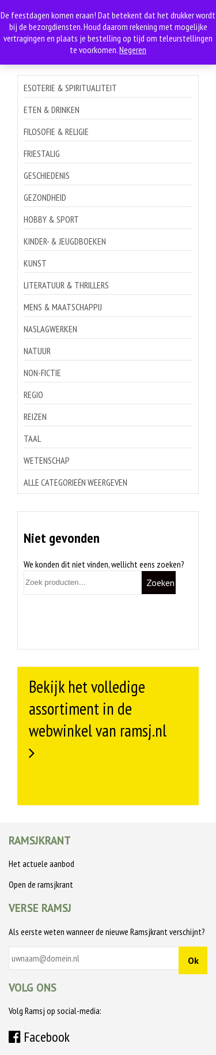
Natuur (37, 350)
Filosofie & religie (56, 131)
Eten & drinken (51, 109)
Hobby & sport (51, 219)
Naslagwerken (50, 329)
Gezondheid (45, 197)
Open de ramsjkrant (41, 884)
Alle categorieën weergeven (75, 482)
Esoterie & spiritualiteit (70, 87)
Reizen (35, 416)
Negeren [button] (132, 49)
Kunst (35, 263)
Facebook (39, 1037)
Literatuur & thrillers (66, 285)
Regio (33, 394)
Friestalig (42, 153)
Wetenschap (47, 460)
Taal (32, 438)
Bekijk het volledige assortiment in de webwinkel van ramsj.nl (97, 708)
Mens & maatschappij (63, 307)
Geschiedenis (47, 175)
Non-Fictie (42, 372)
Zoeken (160, 582)
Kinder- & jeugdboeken (65, 241)
